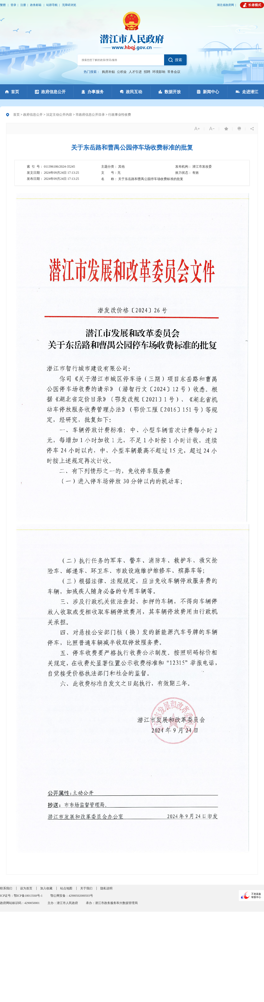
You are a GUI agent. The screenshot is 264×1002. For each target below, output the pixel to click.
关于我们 (86, 888)
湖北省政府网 (225, 4)
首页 (16, 114)
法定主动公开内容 (59, 114)
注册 (23, 4)
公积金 (122, 71)
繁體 (3, 4)
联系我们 (6, 888)
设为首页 (26, 888)
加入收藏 (46, 888)
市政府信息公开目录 (90, 114)
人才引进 (135, 71)
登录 (13, 4)
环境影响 (158, 71)
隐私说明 (106, 888)
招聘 (147, 71)
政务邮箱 (36, 4)
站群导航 (52, 4)
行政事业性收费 (119, 114)
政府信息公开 (33, 114)
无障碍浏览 (69, 4)
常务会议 (173, 71)
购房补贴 (108, 71)
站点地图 (66, 888)
